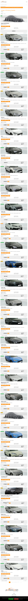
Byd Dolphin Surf (18, 7)
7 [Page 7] (18, 582)
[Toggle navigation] (27, 2)
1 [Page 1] (9, 582)
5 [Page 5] (15, 582)
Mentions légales (14, 594)
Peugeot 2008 (13, 7)
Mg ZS (21, 7)
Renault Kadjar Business (4, 7)
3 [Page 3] (12, 582)
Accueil (14, 593)
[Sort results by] (7, 11)
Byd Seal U (9, 7)
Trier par (2, 11)
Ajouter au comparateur (4, 70)
